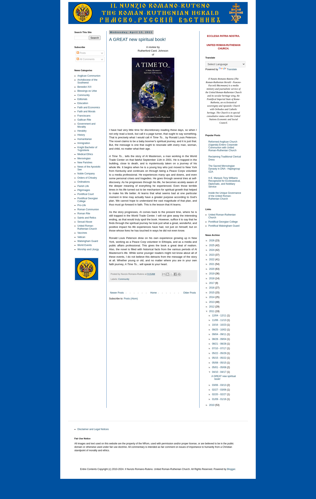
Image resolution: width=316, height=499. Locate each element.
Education (82, 103)
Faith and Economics (88, 107)
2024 (212, 250)
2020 (212, 269)
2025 (212, 245)
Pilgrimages (83, 190)
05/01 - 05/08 (219, 367)
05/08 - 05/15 (219, 362)
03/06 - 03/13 (219, 385)
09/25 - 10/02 (219, 329)
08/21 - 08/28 (219, 343)
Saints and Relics (86, 217)
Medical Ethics (85, 154)
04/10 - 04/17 (219, 372)
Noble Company (86, 173)
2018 (212, 278)
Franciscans (83, 115)
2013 (212, 302)
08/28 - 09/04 (219, 339)
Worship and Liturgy (88, 249)
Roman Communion (88, 209)
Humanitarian (84, 139)
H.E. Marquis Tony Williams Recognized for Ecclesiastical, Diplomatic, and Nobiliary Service (224, 182)
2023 (212, 254)
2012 (212, 306)
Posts (81, 53)
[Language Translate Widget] (225, 64)
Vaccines (82, 232)
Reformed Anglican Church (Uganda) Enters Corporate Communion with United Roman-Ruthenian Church (223, 146)
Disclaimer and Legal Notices (93, 429)
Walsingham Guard (87, 241)
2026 (212, 240)
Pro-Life (81, 205)
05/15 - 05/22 (219, 357)
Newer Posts (117, 292)
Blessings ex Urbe (87, 91)
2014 (212, 297)
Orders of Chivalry (87, 177)
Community (123, 279)
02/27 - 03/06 (219, 389)
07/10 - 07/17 (219, 348)
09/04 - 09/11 (219, 334)
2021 (212, 264)
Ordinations (83, 181)
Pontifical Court (85, 194)
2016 (212, 287)
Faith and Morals (86, 111)
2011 (212, 311)
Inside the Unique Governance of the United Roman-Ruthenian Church (224, 196)
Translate (228, 69)
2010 (212, 405)
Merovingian (83, 158)
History (81, 134)
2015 (212, 292)
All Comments (86, 59)
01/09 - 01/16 (219, 399)
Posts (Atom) (131, 298)
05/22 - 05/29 (219, 353)
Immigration (83, 143)
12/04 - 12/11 (219, 315)
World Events (84, 245)
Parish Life (83, 186)
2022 (212, 259)
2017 (212, 283)
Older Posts (189, 292)
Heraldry (81, 130)
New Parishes (84, 162)
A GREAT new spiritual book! (137, 39)
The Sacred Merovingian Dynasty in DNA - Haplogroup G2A (224, 169)
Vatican (81, 237)
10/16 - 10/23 (219, 324)
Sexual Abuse (84, 221)
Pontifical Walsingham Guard (223, 225)
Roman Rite (83, 213)
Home (153, 292)
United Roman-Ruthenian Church (87, 227)
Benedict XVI (84, 86)
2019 (212, 273)
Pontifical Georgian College (223, 221)
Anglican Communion (88, 75)
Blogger (231, 469)
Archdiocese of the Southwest (87, 81)
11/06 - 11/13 (219, 320)
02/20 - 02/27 (219, 394)
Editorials (82, 99)
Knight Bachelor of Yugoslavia (87, 149)
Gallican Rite (84, 119)
